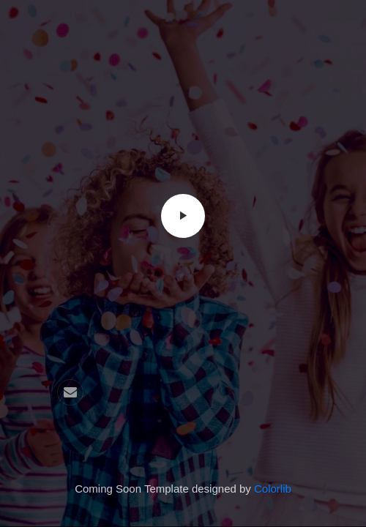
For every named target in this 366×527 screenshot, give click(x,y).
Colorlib (272, 488)
